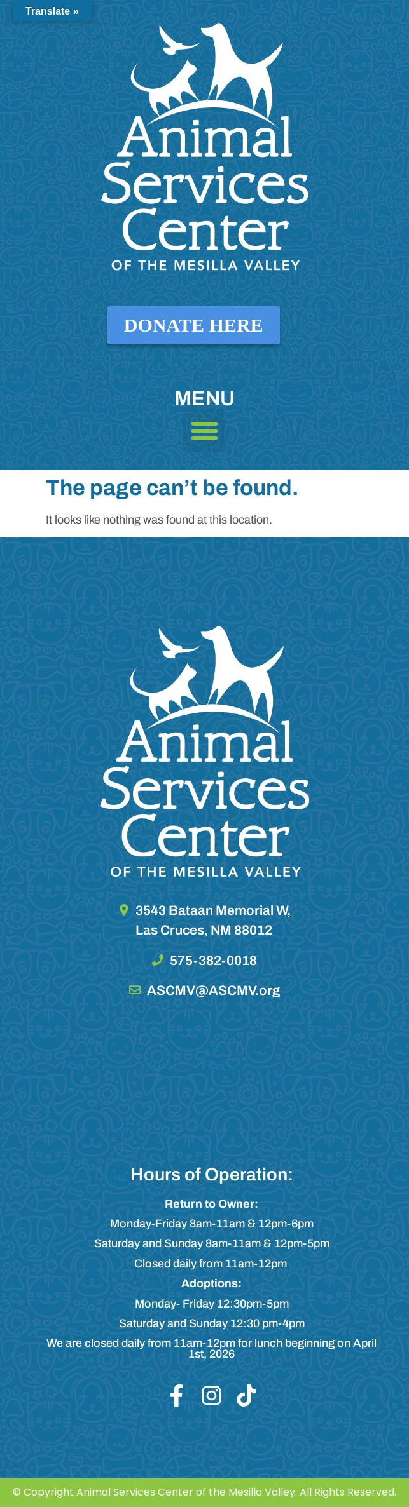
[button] (204, 430)
